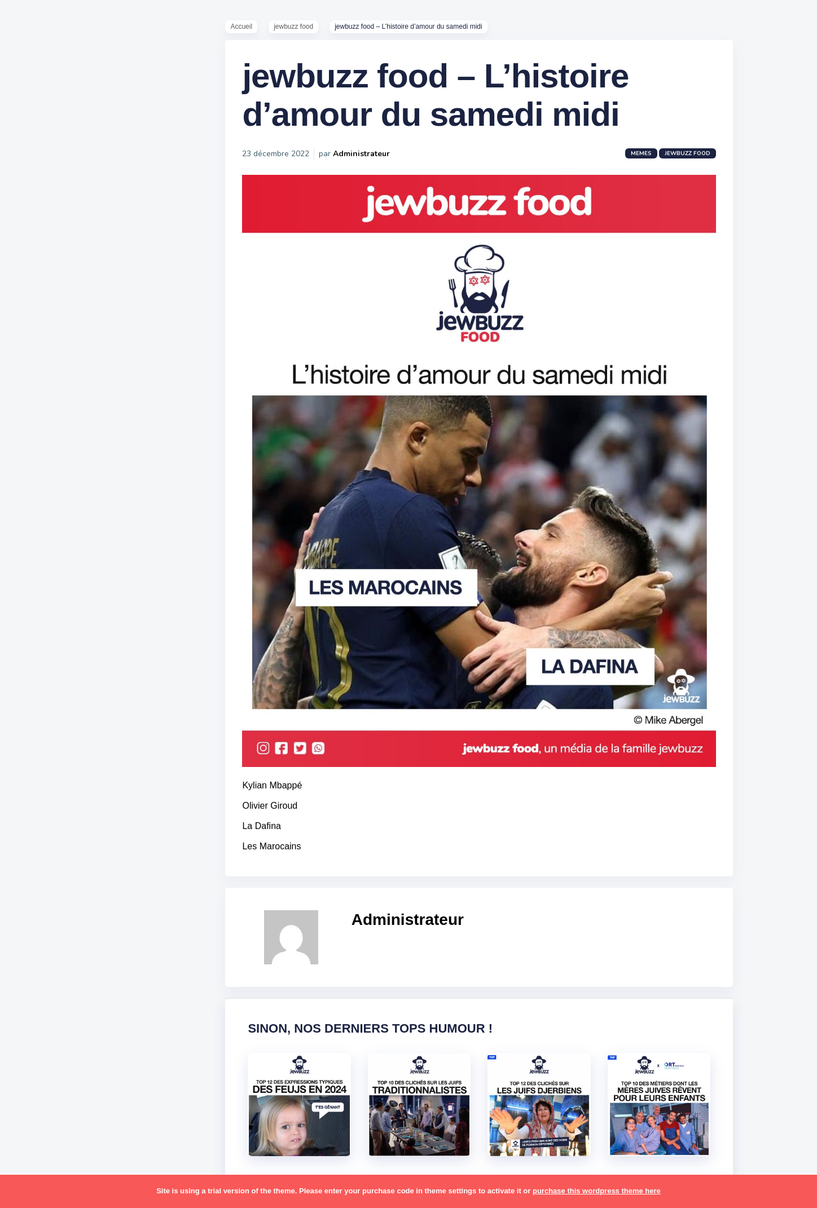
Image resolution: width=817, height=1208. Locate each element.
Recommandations (65, 445)
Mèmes (39, 394)
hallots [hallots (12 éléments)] (100, 669)
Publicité (43, 462)
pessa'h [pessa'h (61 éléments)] (81, 822)
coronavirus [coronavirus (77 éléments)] (49, 647)
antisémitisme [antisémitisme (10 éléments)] (54, 581)
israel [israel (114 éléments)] (79, 691)
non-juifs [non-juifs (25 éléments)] (43, 800)
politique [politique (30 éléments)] (43, 844)
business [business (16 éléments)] (74, 625)
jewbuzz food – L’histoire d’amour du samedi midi (441, 102)
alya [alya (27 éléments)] (34, 559)
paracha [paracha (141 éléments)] (85, 800)
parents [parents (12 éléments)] (41, 822)
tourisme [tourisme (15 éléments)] (44, 975)
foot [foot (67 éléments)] (35, 669)
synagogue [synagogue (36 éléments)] (78, 931)
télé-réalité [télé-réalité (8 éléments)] (49, 997)
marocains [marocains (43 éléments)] (87, 756)
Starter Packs (53, 411)
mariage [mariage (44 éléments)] (42, 756)
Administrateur (367, 160)
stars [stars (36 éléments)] (114, 909)
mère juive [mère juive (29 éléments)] (105, 778)
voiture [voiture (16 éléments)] (94, 997)
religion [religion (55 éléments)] (41, 866)
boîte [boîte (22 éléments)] (37, 625)
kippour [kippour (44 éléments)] (41, 735)
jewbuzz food (299, 29)
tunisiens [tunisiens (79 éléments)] (88, 975)
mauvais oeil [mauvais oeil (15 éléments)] (50, 778)
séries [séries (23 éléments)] (38, 953)
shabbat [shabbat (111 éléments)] (103, 887)
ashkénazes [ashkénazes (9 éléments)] (49, 603)
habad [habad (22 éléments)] (65, 669)
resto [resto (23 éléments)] (75, 866)
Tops (34, 428)
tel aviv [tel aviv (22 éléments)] (74, 953)
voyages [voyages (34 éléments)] (43, 1019)
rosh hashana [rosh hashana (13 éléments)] (52, 887)
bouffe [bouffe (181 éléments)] (95, 603)
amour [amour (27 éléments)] (64, 559)
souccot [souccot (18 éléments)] (79, 909)
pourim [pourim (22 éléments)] (84, 844)
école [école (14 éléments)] (80, 1019)
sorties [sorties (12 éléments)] (40, 909)
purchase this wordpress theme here (597, 1191)
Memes (646, 160)
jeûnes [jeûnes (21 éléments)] (86, 713)
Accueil (247, 29)
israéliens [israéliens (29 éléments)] (45, 713)
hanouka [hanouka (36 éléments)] (43, 691)
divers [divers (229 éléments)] (92, 647)
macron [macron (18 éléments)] (79, 735)
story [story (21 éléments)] (37, 931)
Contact (39, 479)
